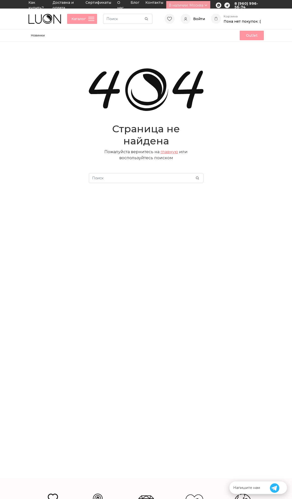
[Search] (127, 19)
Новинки (38, 35)
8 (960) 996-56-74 (246, 5)
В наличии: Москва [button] (188, 5)
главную (169, 151)
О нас (120, 5)
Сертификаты (98, 2)
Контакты (154, 2)
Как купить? (36, 5)
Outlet (252, 35)
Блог (135, 2)
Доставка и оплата (63, 5)
